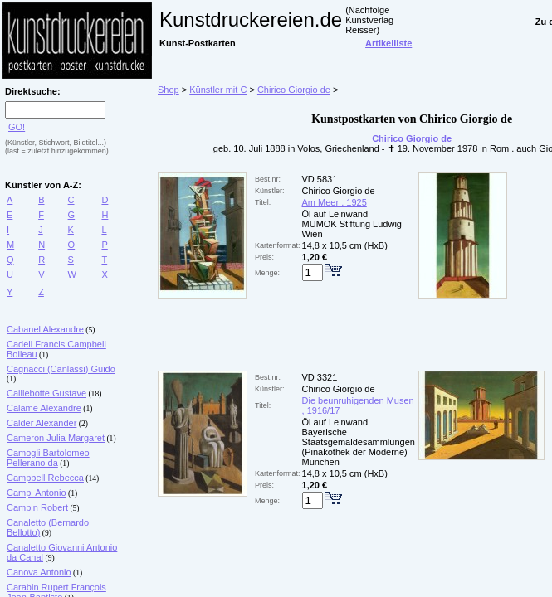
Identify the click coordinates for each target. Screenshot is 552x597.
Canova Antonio (39, 572)
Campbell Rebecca (45, 478)
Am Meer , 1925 (334, 202)
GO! (16, 127)
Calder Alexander (41, 423)
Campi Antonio (36, 493)
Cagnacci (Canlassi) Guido (61, 369)
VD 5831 (320, 179)
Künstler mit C (218, 90)
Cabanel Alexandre (45, 329)
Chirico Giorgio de (293, 90)
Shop (168, 90)
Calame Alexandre (44, 408)
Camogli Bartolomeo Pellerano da (48, 458)
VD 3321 (320, 377)
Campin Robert (37, 507)
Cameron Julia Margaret (56, 438)
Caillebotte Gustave (46, 393)
